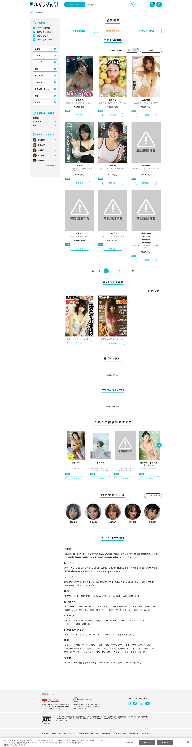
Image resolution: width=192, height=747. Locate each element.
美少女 (71, 620)
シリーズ (38, 62)
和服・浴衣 (131, 596)
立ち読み (80, 115)
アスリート (121, 652)
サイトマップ (146, 733)
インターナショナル (127, 610)
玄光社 (123, 553)
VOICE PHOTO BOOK (123, 581)
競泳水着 (100, 596)
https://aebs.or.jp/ (61, 720)
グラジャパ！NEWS (45, 39)
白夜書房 (108, 557)
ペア (69, 634)
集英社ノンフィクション (95, 571)
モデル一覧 (50, 165)
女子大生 (144, 645)
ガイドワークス (80, 553)
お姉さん (86, 620)
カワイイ (135, 620)
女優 (103, 645)
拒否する (147, 742)
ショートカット (120, 606)
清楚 (70, 624)
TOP (31, 12)
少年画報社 (69, 557)
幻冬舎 (130, 553)
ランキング (37, 122)
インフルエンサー (143, 648)
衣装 (36, 69)
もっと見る (153, 495)
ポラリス (81, 585)
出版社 (37, 49)
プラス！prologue (91, 581)
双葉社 (116, 557)
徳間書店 (86, 557)
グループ (96, 634)
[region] (96, 742)
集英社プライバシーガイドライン (64, 733)
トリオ (82, 634)
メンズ (110, 662)
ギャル (146, 610)
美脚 (137, 606)
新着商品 (36, 118)
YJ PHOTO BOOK (91, 567)
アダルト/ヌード (137, 652)
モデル (117, 645)
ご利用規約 (45, 733)
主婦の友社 (145, 553)
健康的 (71, 610)
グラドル (72, 645)
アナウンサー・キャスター (116, 648)
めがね (114, 596)
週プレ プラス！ (43, 36)
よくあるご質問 (120, 733)
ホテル (110, 634)
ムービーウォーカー (128, 557)
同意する (165, 742)
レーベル (38, 55)
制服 (86, 596)
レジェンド (92, 652)
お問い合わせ (134, 733)
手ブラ (71, 662)
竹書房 (78, 557)
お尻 (102, 606)
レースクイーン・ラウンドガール (82, 648)
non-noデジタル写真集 (146, 567)
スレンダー (73, 606)
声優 (130, 645)
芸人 (107, 652)
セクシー (153, 620)
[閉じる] (188, 742)
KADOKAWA (93, 553)
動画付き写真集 (106, 581)
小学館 (154, 553)
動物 (123, 662)
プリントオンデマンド (143, 581)
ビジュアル (39, 75)
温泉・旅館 (125, 634)
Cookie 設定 (106, 733)
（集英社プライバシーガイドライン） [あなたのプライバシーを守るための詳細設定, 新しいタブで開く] (16, 745)
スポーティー (105, 610)
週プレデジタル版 (44, 32)
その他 (37, 102)
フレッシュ (87, 610)
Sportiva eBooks (114, 571)
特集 (34, 125)
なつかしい (117, 620)
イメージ (38, 82)
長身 (149, 606)
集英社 (137, 553)
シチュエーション (42, 89)
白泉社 (100, 557)
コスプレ (72, 596)
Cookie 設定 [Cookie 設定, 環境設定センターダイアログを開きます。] (129, 742)
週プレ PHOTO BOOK (73, 567)
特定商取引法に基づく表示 (90, 733)
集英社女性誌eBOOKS (74, 571)
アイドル (89, 645)
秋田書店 (68, 553)
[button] (159, 445)
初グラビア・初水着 (90, 662)
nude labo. (90, 585)
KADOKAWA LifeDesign (109, 553)
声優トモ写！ (70, 585)
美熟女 (101, 620)
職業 (36, 95)
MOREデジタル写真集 (125, 567)
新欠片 (93, 557)
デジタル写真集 (43, 28)
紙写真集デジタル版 (73, 581)
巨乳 (90, 606)
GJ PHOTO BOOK (107, 567)
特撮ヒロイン (73, 652)
